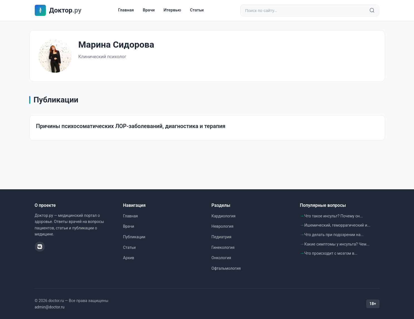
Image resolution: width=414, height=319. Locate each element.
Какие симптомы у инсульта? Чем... (337, 244)
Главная (126, 10)
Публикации (134, 237)
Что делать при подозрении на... (334, 234)
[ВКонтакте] (40, 247)
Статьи (197, 10)
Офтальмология (226, 268)
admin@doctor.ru (50, 307)
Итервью (172, 10)
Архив (128, 258)
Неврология (223, 226)
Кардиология (223, 216)
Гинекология (223, 247)
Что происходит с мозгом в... (331, 253)
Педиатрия (222, 237)
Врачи (149, 10)
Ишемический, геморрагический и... (337, 225)
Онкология (221, 258)
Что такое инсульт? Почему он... (333, 216)
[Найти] (372, 11)
